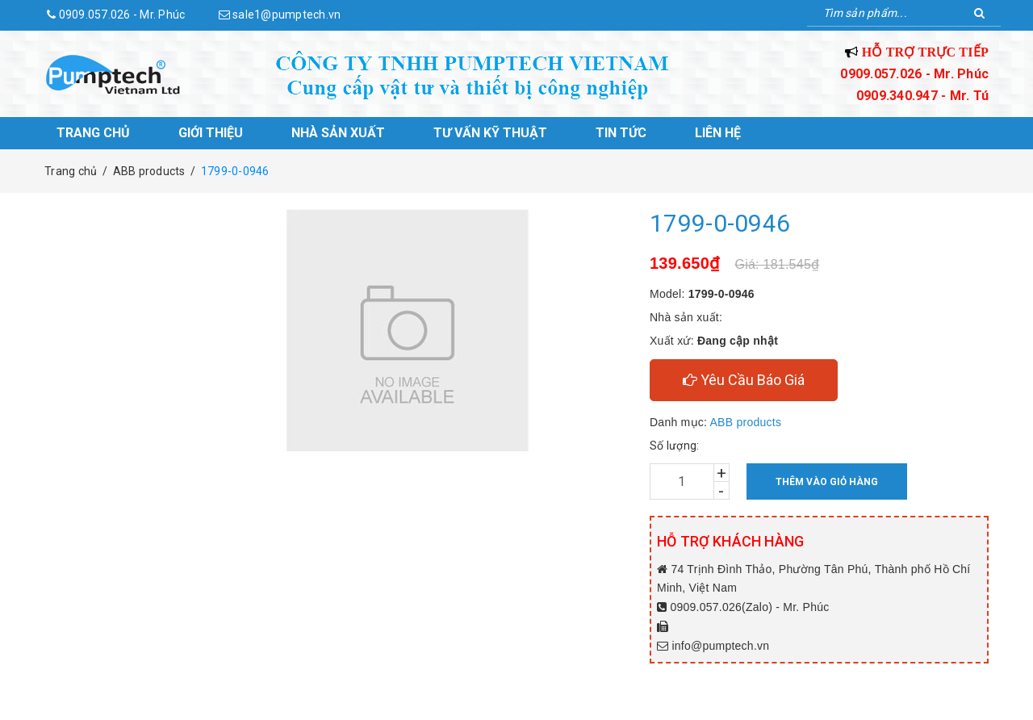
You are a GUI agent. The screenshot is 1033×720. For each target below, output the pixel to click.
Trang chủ (93, 132)
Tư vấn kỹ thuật (490, 132)
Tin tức (621, 132)
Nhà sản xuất (338, 132)
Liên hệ (718, 132)
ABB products (746, 422)
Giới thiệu (210, 132)
